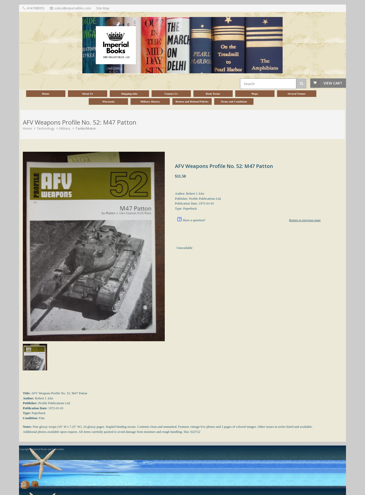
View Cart (332, 83)
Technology (45, 128)
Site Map (103, 8)
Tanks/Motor (85, 128)
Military (64, 128)
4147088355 (36, 8)
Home (27, 128)
